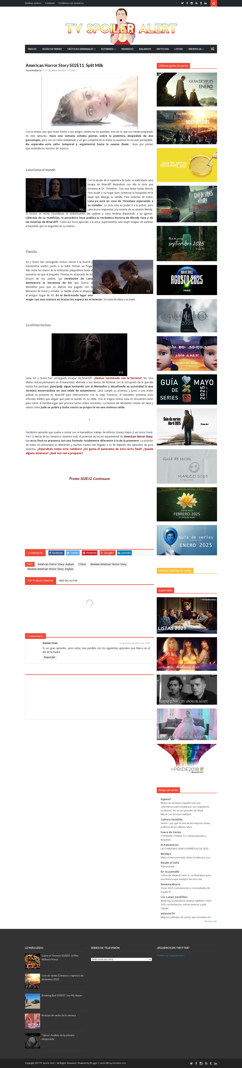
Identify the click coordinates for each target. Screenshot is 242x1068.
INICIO (32, 49)
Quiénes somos (33, 3)
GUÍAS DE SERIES (52, 49)
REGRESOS (127, 49)
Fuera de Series (171, 832)
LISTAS (179, 49)
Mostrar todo (211, 921)
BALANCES (145, 49)
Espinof (166, 799)
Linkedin (124, 552)
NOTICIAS (163, 49)
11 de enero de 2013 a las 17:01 (134, 643)
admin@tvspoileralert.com (113, 1063)
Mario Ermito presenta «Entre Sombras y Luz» (186, 857)
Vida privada (168, 866)
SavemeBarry (34, 70)
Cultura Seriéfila (171, 819)
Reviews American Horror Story (108, 564)
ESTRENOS (107, 49)
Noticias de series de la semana (59, 1015)
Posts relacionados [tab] (40, 580)
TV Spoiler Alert (47, 1063)
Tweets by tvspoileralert (170, 955)
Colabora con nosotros (71, 3)
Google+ (107, 552)
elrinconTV (168, 913)
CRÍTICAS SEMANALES (80, 49)
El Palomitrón (169, 844)
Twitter (73, 552)
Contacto (50, 3)
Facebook (56, 552)
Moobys (166, 853)
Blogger (94, 1063)
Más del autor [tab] (68, 580)
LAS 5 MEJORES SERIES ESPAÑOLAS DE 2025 (184, 848)
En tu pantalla (170, 871)
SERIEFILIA (194, 49)
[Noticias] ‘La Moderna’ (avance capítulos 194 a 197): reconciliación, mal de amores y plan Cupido (186, 904)
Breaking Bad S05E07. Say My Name (62, 995)
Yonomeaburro (170, 884)
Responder (49, 657)
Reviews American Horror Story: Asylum (50, 568)
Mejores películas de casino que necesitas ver (186, 917)
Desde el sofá (170, 862)
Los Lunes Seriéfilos (174, 897)
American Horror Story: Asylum (56, 564)
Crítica (82, 564)
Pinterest (89, 552)
